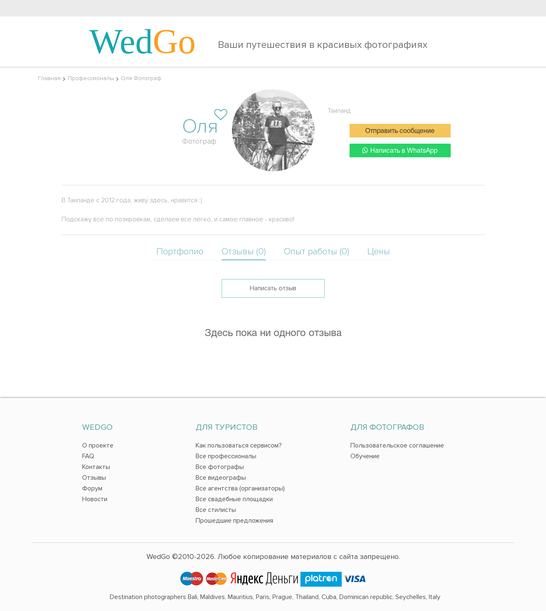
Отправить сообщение (400, 131)
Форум (92, 488)
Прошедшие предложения (234, 520)
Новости (94, 499)
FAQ (88, 456)
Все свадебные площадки (234, 499)
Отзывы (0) (244, 251)
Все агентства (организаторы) (240, 488)
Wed (143, 41)
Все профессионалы (226, 456)
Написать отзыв (273, 288)
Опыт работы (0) (316, 251)
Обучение (365, 456)
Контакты (96, 467)
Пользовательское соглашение (397, 445)
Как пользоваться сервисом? (239, 445)
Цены (378, 251)
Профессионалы (91, 78)
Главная (49, 78)
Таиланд (339, 111)
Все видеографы (221, 478)
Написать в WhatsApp (399, 150)
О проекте (97, 445)
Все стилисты (216, 510)
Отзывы (94, 478)
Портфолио (179, 251)
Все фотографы (220, 467)
